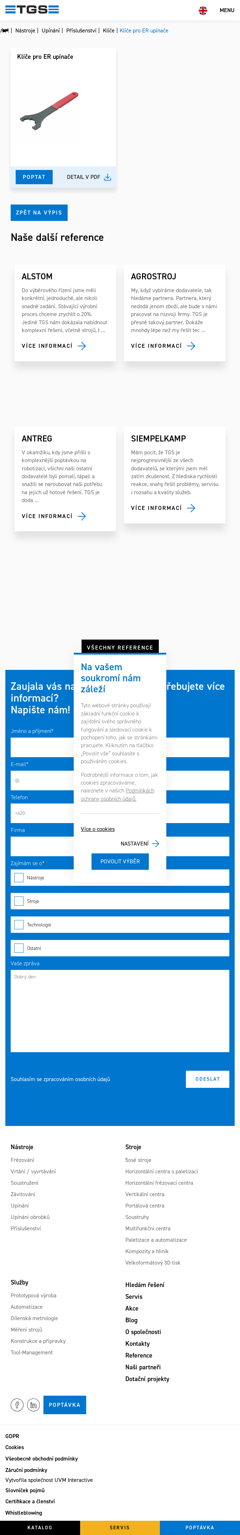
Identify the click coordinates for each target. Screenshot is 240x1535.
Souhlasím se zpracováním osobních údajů (60, 1079)
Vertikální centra (145, 1194)
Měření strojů (26, 1329)
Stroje (120, 901)
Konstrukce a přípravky (38, 1341)
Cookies (14, 1447)
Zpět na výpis (39, 212)
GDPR (12, 1436)
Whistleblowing (23, 1512)
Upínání (20, 1205)
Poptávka (65, 1405)
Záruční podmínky (26, 1470)
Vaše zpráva (25, 963)
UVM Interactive (73, 1480)
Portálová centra (145, 1205)
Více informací (47, 346)
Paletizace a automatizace (156, 1240)
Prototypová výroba (34, 1295)
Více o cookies (98, 829)
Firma (18, 830)
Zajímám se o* (28, 863)
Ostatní (120, 948)
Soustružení (24, 1183)
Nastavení (134, 843)
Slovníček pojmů (25, 1490)
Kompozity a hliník (147, 1251)
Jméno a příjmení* (32, 731)
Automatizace (27, 1307)
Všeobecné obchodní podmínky (41, 1458)
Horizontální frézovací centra (159, 1183)
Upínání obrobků (30, 1217)
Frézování (22, 1160)
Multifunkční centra (148, 1228)
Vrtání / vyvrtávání (33, 1171)
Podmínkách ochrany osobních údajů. (117, 794)
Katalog (40, 1527)
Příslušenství (26, 1228)
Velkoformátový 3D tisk (153, 1262)
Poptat (34, 177)
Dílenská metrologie (34, 1318)
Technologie (120, 924)
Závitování (23, 1194)
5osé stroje (138, 1160)
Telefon (19, 797)
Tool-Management (32, 1352)
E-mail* (19, 764)
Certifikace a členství (30, 1501)
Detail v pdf (83, 177)
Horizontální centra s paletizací (161, 1171)
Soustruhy (137, 1217)
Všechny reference (120, 647)
